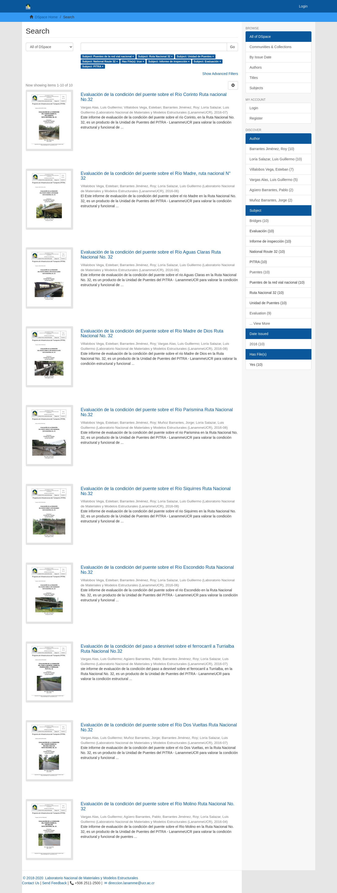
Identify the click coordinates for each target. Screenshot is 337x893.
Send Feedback (54, 883)
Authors (256, 67)
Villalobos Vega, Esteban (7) (272, 169)
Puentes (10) (260, 272)
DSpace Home (46, 17)
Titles (254, 78)
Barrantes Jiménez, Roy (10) (272, 149)
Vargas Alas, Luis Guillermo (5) (274, 180)
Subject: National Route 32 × (100, 61)
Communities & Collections (270, 47)
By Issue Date (260, 57)
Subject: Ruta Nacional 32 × (155, 56)
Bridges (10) (259, 221)
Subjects (256, 88)
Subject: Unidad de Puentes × (195, 56)
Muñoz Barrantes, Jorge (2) (271, 200)
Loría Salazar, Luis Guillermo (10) (276, 159)
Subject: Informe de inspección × (169, 61)
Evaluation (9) (260, 313)
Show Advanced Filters (220, 74)
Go (232, 47)
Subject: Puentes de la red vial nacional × (108, 56)
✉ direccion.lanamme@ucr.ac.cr (128, 883)
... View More (260, 323)
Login (254, 108)
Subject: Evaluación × (207, 61)
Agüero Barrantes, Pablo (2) (271, 190)
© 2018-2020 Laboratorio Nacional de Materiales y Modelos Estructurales (80, 878)
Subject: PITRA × (92, 66)
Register (256, 118)
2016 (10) (257, 344)
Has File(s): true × (133, 61)
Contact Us (30, 883)
